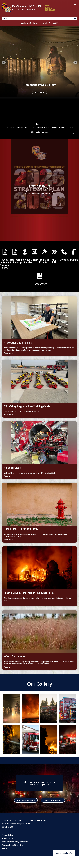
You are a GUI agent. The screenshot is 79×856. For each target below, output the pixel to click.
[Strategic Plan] (15, 256)
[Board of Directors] (44, 256)
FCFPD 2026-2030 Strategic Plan (39, 193)
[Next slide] (75, 62)
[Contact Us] (64, 254)
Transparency (7, 838)
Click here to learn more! (39, 132)
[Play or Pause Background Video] (73, 134)
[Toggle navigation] (75, 4)
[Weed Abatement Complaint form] (5, 258)
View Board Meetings (52, 800)
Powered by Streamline (12, 845)
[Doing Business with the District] (54, 256)
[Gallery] (34, 254)
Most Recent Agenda (26, 800)
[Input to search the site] (39, 18)
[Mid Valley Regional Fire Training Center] (74, 254)
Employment (26, 23)
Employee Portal (40, 23)
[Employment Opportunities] (24, 256)
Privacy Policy (7, 835)
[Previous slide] (4, 62)
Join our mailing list (64, 853)
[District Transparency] (39, 278)
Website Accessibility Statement (15, 842)
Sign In (4, 848)
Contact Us (53, 23)
